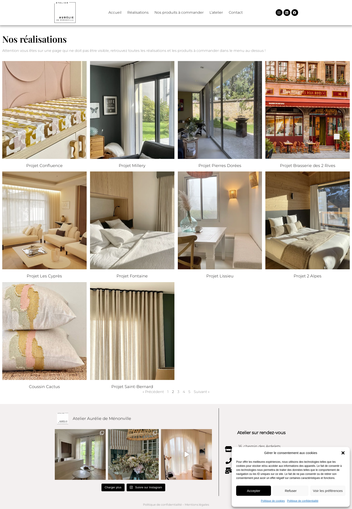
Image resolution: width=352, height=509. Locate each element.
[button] (343, 453)
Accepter (253, 491)
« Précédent (153, 392)
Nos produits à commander (179, 12)
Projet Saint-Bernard (132, 386)
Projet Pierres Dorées (219, 165)
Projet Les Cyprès (44, 276)
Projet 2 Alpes (307, 276)
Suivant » (201, 392)
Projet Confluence (44, 165)
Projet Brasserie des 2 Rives (307, 165)
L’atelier (216, 12)
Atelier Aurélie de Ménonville (102, 418)
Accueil (114, 12)
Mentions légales (197, 504)
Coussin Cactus (44, 386)
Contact (236, 12)
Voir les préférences (328, 491)
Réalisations (138, 12)
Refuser (291, 491)
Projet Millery (132, 165)
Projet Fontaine (132, 276)
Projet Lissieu (219, 276)
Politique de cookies (273, 500)
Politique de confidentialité (302, 500)
